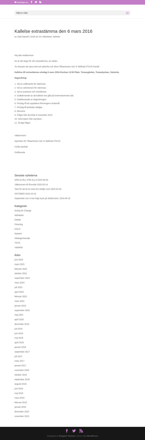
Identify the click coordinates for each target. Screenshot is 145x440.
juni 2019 (19, 333)
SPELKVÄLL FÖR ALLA (26, 180)
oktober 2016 (21, 375)
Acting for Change (23, 210)
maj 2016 (19, 393)
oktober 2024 (21, 273)
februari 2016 (21, 402)
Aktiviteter (47, 36)
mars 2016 (19, 398)
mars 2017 (19, 361)
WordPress (92, 436)
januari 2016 (20, 407)
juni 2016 (19, 388)
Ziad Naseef (22, 36)
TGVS (17, 243)
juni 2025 (19, 259)
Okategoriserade (22, 238)
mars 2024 (19, 282)
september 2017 (22, 352)
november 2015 (22, 416)
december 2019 (22, 324)
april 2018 (19, 342)
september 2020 (22, 310)
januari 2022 (20, 306)
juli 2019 (18, 329)
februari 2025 (21, 269)
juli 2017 (18, 356)
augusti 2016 (21, 384)
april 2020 (19, 319)
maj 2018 (19, 338)
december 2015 (22, 411)
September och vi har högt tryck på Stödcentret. (37, 198)
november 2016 (22, 370)
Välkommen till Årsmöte (26, 184)
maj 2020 (19, 315)
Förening (19, 224)
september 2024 (22, 278)
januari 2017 (20, 365)
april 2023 (19, 292)
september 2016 (22, 379)
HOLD (17, 229)
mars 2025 (19, 264)
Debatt (18, 220)
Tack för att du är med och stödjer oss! (32, 189)
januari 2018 (20, 347)
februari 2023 (21, 296)
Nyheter (56, 36)
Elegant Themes (67, 436)
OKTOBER (20, 193)
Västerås (19, 247)
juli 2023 (18, 287)
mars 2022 (19, 301)
